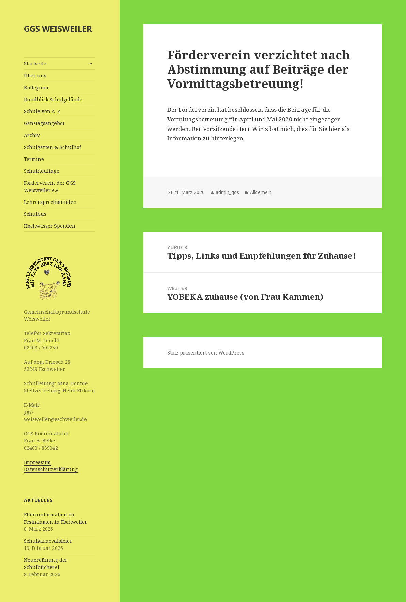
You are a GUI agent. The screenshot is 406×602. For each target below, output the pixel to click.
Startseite (35, 63)
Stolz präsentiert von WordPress (205, 352)
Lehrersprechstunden (50, 202)
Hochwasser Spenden (49, 226)
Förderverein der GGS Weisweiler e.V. (50, 186)
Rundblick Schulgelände (53, 99)
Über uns (35, 75)
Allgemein (260, 192)
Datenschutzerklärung (51, 469)
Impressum (37, 462)
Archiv (32, 135)
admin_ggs (227, 192)
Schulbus (35, 214)
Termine (34, 159)
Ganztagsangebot (44, 123)
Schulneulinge (41, 171)
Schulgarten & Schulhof (52, 147)
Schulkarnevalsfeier (48, 541)
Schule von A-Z (42, 111)
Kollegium (36, 87)
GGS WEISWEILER (58, 28)
